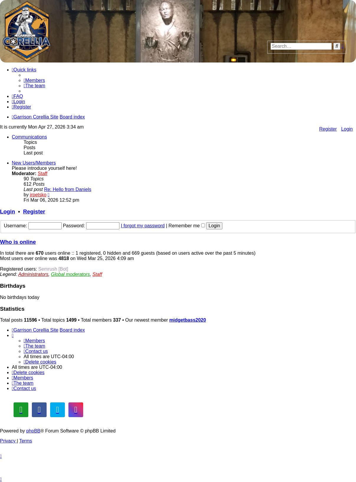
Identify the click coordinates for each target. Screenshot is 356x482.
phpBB (33, 430)
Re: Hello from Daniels (67, 189)
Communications (29, 136)
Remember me (186, 225)
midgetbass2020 (187, 320)
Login (347, 128)
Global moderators (70, 274)
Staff (42, 173)
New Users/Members (34, 162)
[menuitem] (34, 80)
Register (328, 128)
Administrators (33, 274)
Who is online (18, 242)
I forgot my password (143, 225)
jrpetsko (38, 194)
